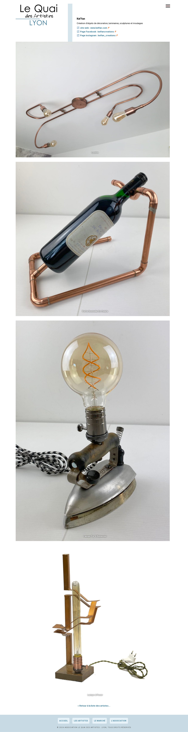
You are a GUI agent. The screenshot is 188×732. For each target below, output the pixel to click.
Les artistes (81, 721)
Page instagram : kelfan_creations (98, 35)
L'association (118, 721)
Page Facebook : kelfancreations (97, 31)
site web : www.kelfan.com (93, 28)
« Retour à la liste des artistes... (94, 705)
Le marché (99, 721)
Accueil (63, 721)
